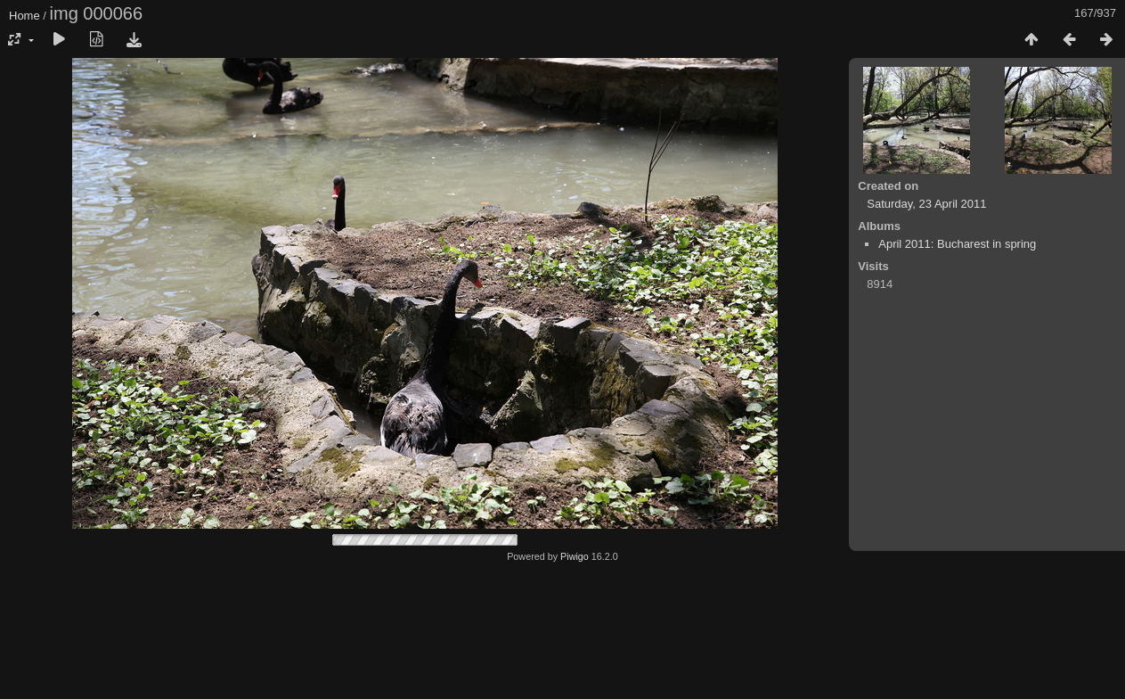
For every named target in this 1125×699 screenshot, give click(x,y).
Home (24, 15)
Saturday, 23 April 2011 (926, 203)
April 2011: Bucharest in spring (957, 244)
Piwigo (574, 556)
